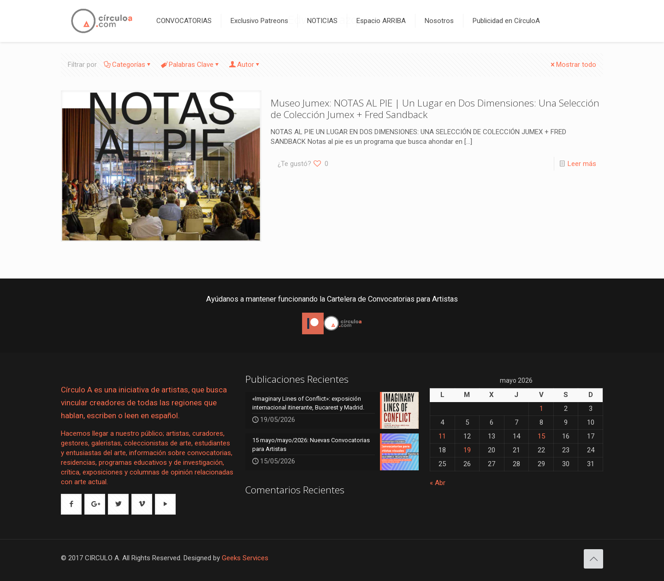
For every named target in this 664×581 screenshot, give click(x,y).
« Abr (437, 483)
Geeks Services (245, 558)
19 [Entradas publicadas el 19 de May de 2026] (467, 450)
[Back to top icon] (593, 559)
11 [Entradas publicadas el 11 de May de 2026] (442, 436)
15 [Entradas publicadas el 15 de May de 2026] (541, 436)
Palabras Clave (190, 64)
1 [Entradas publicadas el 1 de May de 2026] (541, 408)
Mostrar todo (572, 64)
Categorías (128, 64)
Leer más (582, 164)
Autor (245, 64)
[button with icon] (71, 504)
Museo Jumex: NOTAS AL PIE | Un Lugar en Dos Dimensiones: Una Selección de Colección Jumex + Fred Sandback (435, 108)
